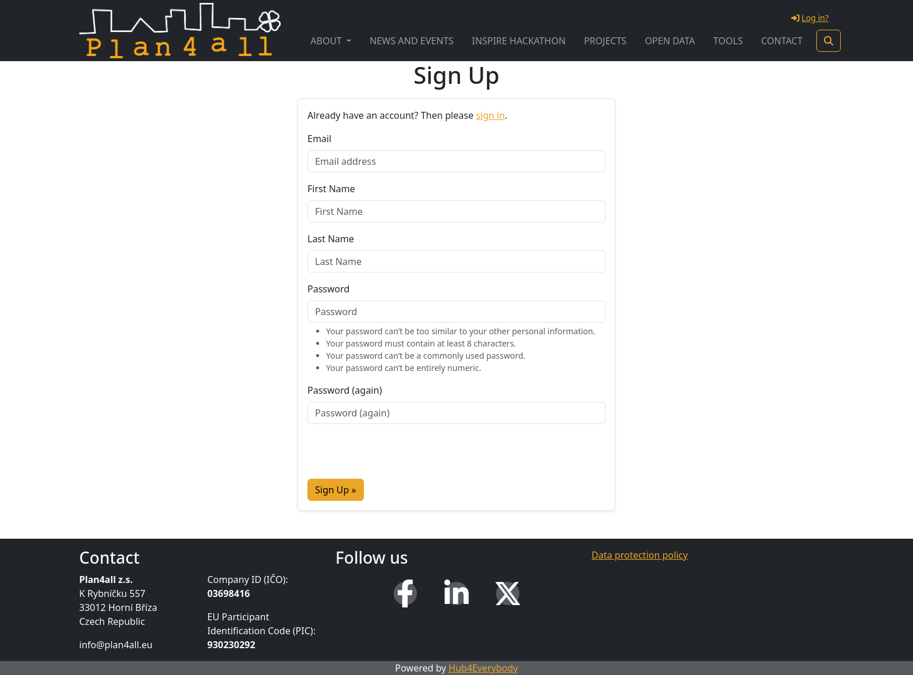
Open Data (670, 40)
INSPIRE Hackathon (519, 40)
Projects (605, 40)
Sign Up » (335, 489)
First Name (331, 188)
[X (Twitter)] (507, 593)
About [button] (327, 40)
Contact (781, 40)
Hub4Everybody (483, 668)
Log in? (810, 17)
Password (328, 288)
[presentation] (395, 456)
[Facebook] (405, 593)
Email (319, 138)
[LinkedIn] (456, 593)
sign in (490, 115)
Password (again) (344, 390)
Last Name (330, 238)
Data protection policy (640, 555)
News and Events (412, 40)
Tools (728, 40)
